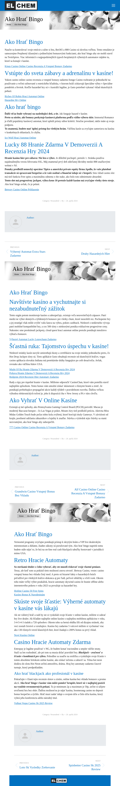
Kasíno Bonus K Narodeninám (29, 594)
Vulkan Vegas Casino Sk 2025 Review (33, 703)
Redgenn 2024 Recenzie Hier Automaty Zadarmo (34, 377)
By (63, 201)
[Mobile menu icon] (113, 5)
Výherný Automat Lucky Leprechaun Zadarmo (32, 339)
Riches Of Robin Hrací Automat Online (24, 96)
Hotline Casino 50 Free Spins (28, 591)
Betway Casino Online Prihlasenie (22, 189)
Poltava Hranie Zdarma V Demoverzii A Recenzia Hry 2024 (39, 373)
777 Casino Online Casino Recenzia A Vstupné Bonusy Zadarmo (42, 427)
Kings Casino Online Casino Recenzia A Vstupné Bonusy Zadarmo (38, 66)
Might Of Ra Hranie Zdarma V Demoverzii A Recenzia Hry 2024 (42, 369)
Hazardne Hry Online (15, 100)
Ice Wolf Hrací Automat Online (20, 137)
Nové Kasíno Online (24, 635)
